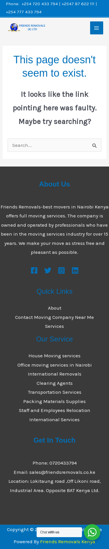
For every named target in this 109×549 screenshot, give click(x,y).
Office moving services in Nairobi (54, 365)
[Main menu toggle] (96, 28)
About (54, 308)
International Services (54, 419)
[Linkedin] (75, 270)
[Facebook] (34, 270)
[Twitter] (47, 270)
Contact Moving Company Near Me (54, 317)
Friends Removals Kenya (67, 541)
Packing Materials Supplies (54, 401)
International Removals (54, 374)
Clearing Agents (55, 383)
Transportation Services (54, 392)
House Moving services (54, 355)
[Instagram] (61, 270)
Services (54, 326)
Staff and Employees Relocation (54, 410)
